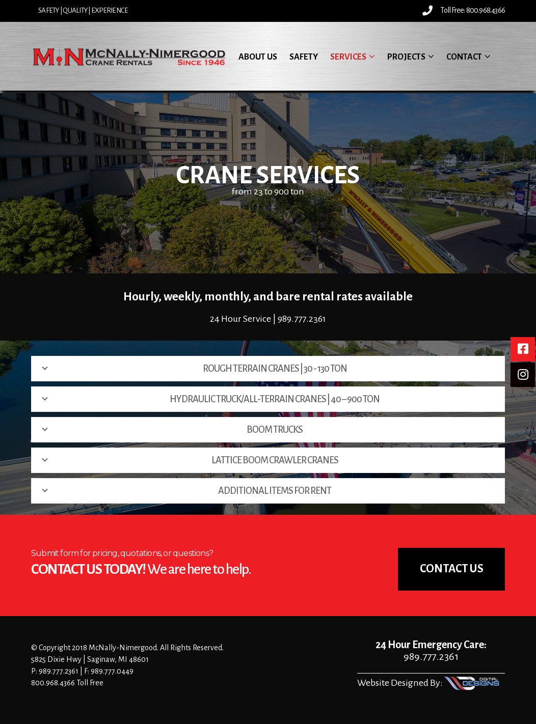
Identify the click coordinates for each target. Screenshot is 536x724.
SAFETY (303, 57)
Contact (464, 57)
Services (348, 57)
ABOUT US (257, 57)
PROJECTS (406, 57)
